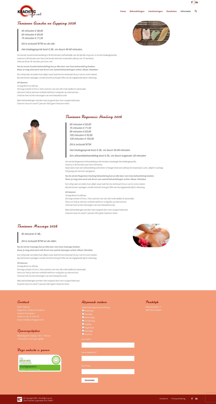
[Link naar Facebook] (192, 2)
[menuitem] (123, 11)
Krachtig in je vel (45, 398)
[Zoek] (196, 11)
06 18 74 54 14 (32, 316)
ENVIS (50, 400)
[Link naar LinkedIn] (196, 2)
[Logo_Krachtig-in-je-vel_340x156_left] (32, 11)
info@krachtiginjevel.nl (33, 319)
